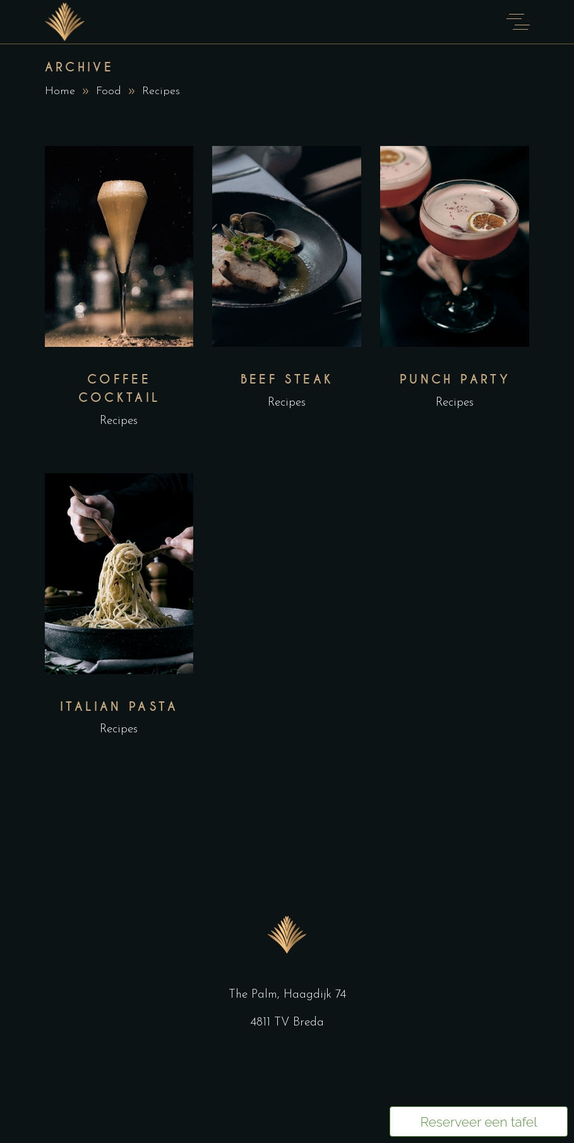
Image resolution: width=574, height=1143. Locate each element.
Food (108, 91)
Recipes (119, 421)
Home (60, 91)
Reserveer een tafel (478, 1122)
